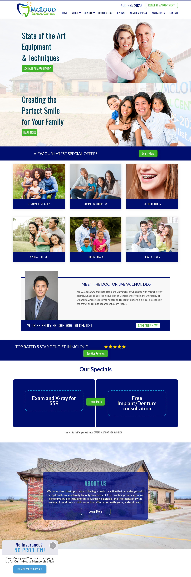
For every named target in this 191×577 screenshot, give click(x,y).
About (75, 13)
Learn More (29, 132)
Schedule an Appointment (37, 68)
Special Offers (105, 13)
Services (88, 13)
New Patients (158, 13)
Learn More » (120, 303)
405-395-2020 (131, 5)
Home (64, 13)
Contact (174, 13)
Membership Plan (138, 13)
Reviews (121, 13)
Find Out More (29, 569)
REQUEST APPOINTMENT (161, 5)
